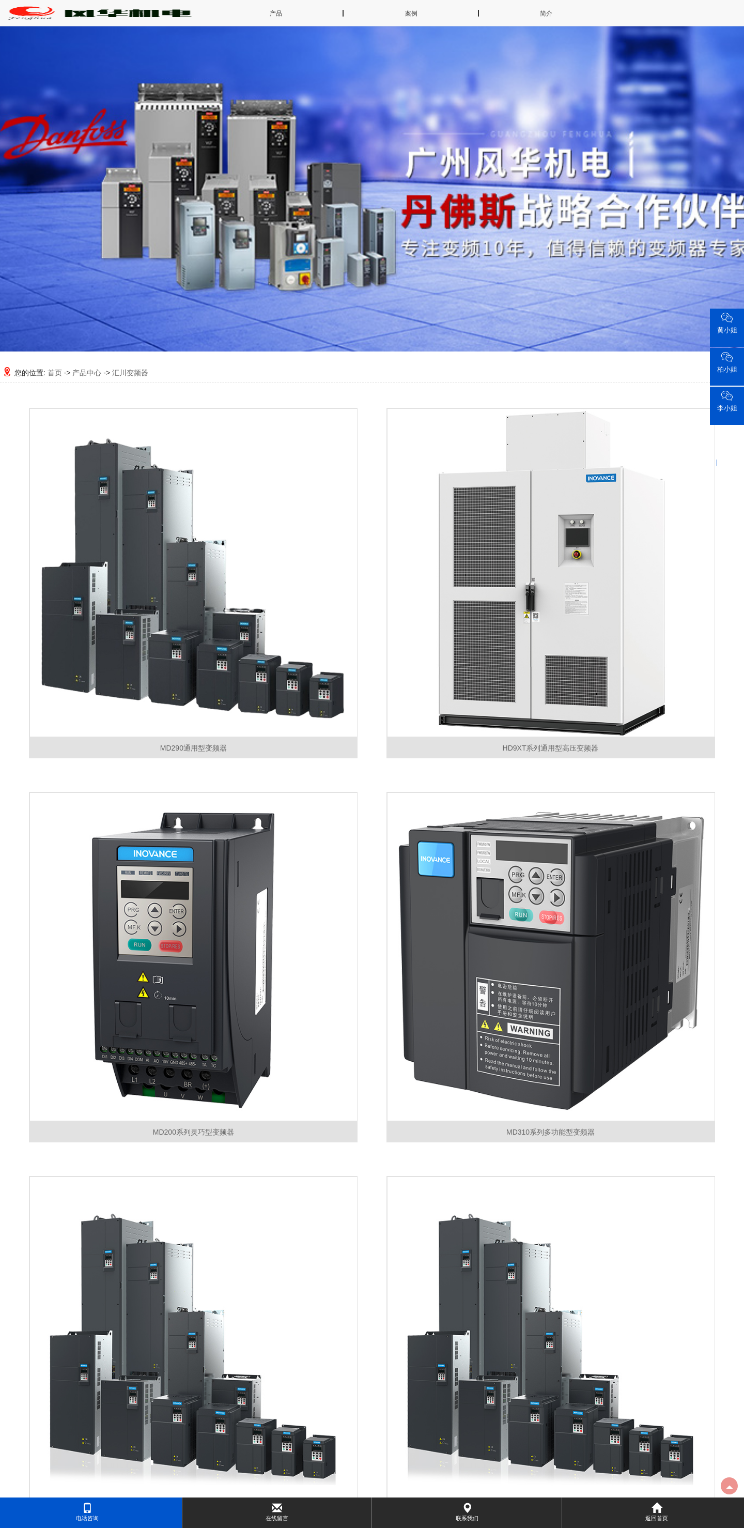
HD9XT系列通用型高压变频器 (551, 748)
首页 (55, 373)
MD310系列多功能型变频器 (550, 1132)
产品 (276, 13)
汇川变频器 (130, 373)
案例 (411, 13)
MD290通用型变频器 (193, 748)
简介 (546, 13)
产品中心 (86, 373)
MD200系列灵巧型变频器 (193, 1132)
